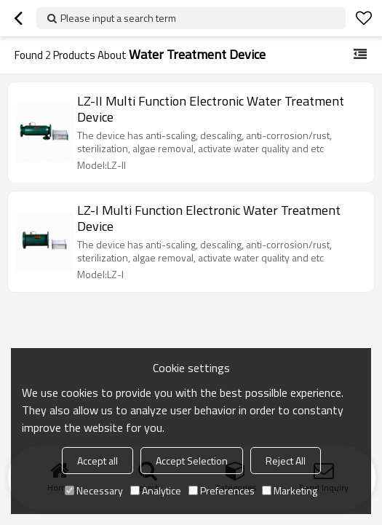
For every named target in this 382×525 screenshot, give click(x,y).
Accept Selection (192, 460)
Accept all (97, 460)
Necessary (94, 490)
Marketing (289, 490)
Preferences (221, 490)
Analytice (155, 490)
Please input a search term (118, 17)
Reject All (286, 460)
